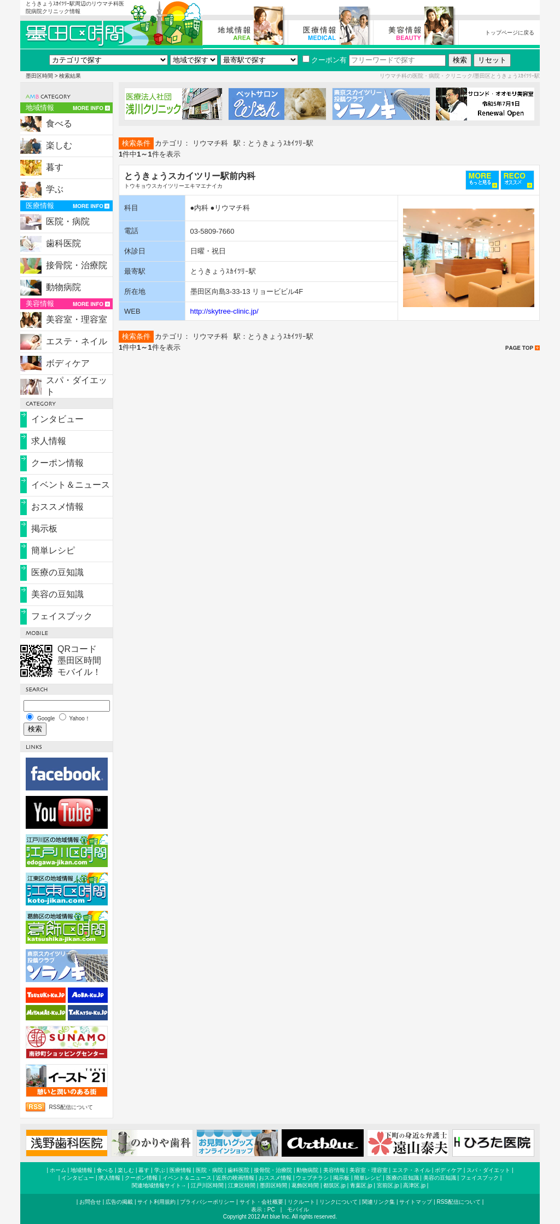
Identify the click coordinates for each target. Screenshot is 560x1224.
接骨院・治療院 (76, 265)
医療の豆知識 (57, 572)
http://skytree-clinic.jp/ (224, 311)
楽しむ (59, 145)
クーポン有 (324, 60)
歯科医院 (63, 243)
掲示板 (44, 528)
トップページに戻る (509, 33)
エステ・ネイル (76, 341)
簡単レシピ (53, 550)
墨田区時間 (39, 76)
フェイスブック (61, 616)
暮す (54, 167)
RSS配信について (71, 1107)
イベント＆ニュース (70, 484)
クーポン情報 (57, 462)
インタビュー (57, 419)
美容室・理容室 (76, 319)
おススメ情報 (57, 506)
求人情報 (48, 441)
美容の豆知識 (57, 594)
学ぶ (54, 189)
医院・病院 (68, 221)
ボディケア (68, 363)
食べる (59, 123)
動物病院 (63, 287)
